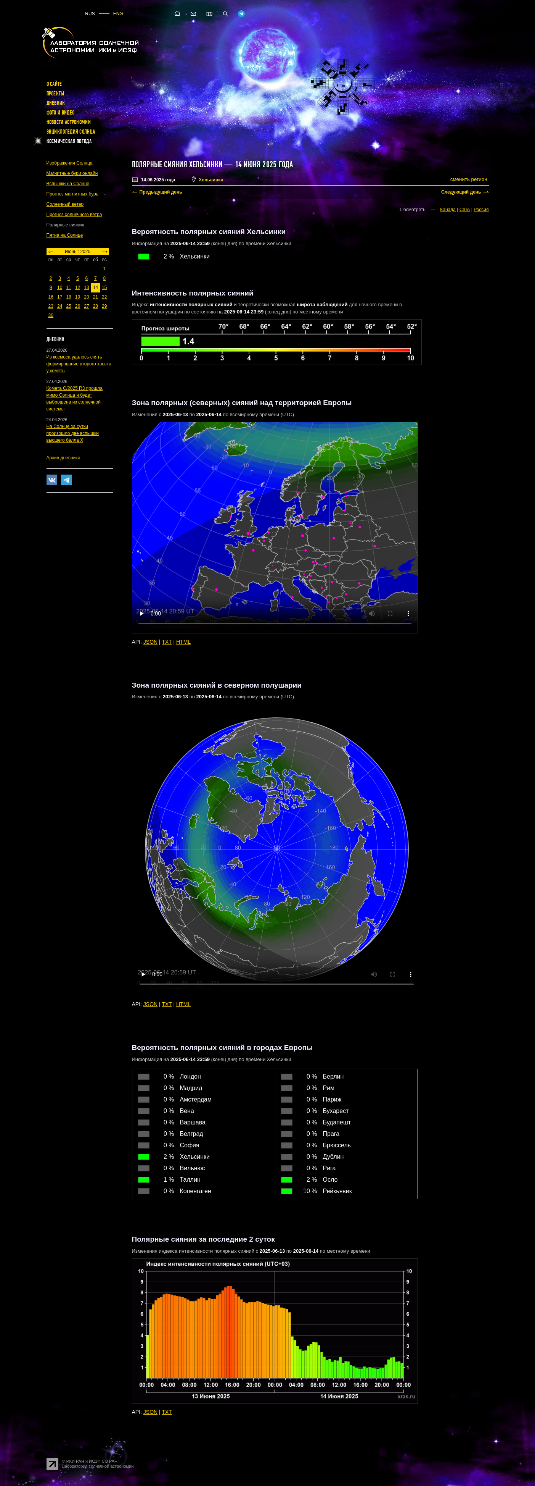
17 (59, 297)
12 (77, 287)
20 (86, 297)
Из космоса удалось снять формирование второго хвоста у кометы (79, 363)
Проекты (55, 93)
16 (50, 297)
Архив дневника (63, 457)
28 (95, 306)
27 (86, 306)
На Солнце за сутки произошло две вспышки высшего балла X (73, 433)
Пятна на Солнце (65, 235)
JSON (150, 642)
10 (59, 287)
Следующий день (461, 192)
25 (68, 306)
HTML (183, 642)
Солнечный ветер (65, 204)
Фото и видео (61, 112)
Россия (481, 209)
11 (68, 287)
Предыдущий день (161, 192)
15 (104, 287)
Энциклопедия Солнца (71, 131)
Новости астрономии (69, 122)
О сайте (54, 84)
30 (50, 315)
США (464, 209)
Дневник (56, 103)
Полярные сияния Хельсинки (177, 165)
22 (104, 297)
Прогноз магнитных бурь (72, 194)
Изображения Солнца (70, 163)
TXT (167, 642)
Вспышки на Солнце (68, 183)
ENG (118, 13)
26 (77, 306)
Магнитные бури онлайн (72, 173)
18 (68, 297)
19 (77, 297)
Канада (448, 209)
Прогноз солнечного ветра (74, 214)
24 (59, 306)
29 (104, 306)
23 (50, 306)
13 (86, 287)
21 (95, 297)
